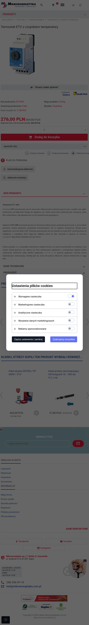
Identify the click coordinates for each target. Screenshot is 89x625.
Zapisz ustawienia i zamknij (28, 339)
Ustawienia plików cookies (31, 286)
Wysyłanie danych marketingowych (36, 320)
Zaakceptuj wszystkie (64, 339)
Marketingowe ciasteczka (31, 304)
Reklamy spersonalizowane (32, 328)
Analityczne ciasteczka (29, 312)
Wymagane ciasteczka (29, 296)
